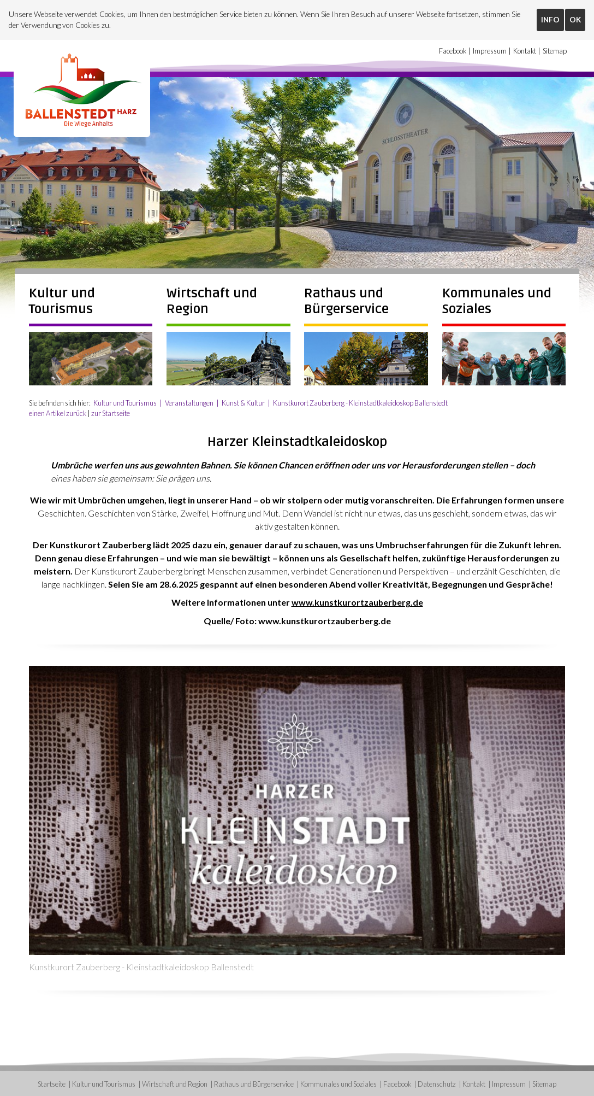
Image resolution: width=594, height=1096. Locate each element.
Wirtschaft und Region (174, 1083)
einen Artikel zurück (57, 412)
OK (575, 19)
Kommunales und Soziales (338, 1083)
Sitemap (555, 51)
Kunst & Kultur (243, 401)
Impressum (490, 51)
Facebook (452, 51)
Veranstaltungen (189, 401)
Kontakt (524, 51)
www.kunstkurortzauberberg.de (357, 601)
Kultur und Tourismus (62, 300)
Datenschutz (437, 1083)
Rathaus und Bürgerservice (346, 300)
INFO (550, 19)
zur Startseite (110, 412)
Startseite (52, 1083)
